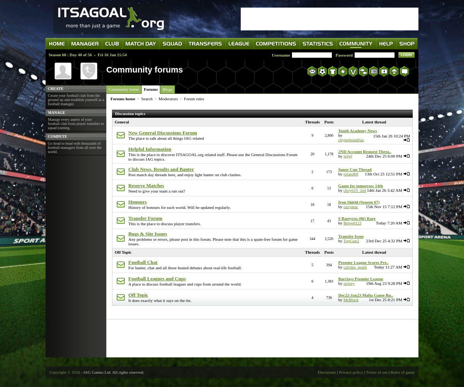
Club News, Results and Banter (161, 169)
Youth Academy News (357, 130)
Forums (151, 89)
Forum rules (194, 98)
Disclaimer (327, 372)
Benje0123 (352, 223)
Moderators (168, 98)
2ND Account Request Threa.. (364, 151)
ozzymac (350, 206)
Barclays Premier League (361, 278)
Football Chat (143, 262)
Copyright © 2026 (64, 372)
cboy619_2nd (354, 190)
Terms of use (377, 372)
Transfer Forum (145, 218)
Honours (137, 202)
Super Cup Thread (355, 169)
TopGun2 (351, 241)
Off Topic (123, 252)
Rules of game (402, 372)
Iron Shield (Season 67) (359, 202)
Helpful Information (149, 149)
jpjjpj (347, 156)
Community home (124, 89)
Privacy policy (351, 372)
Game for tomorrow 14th (360, 185)
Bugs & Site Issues (147, 234)
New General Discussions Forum (162, 133)
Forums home (122, 98)
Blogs (167, 89)
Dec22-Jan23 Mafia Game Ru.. (365, 295)
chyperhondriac (351, 139)
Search (147, 98)
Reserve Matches (146, 185)
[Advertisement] (329, 19)
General (122, 122)
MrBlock (350, 299)
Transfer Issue (351, 236)
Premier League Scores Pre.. (363, 262)
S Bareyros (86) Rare (357, 218)
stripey (349, 283)
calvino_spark (355, 267)
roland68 (350, 174)
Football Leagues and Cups (157, 278)
